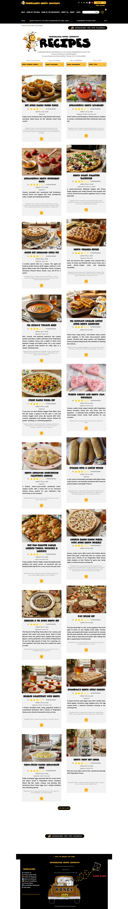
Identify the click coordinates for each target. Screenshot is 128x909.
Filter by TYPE (97, 60)
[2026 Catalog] (100, 5)
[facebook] (81, 3)
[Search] (100, 2)
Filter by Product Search (33, 60)
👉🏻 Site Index (26, 887)
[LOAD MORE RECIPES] (64, 808)
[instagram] (84, 3)
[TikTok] (89, 3)
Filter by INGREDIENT (76, 60)
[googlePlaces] (79, 3)
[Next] (41, 139)
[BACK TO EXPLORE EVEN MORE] (64, 856)
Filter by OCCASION (54, 60)
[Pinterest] (87, 3)
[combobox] (54, 64)
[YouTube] (92, 3)
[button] (33, 12)
